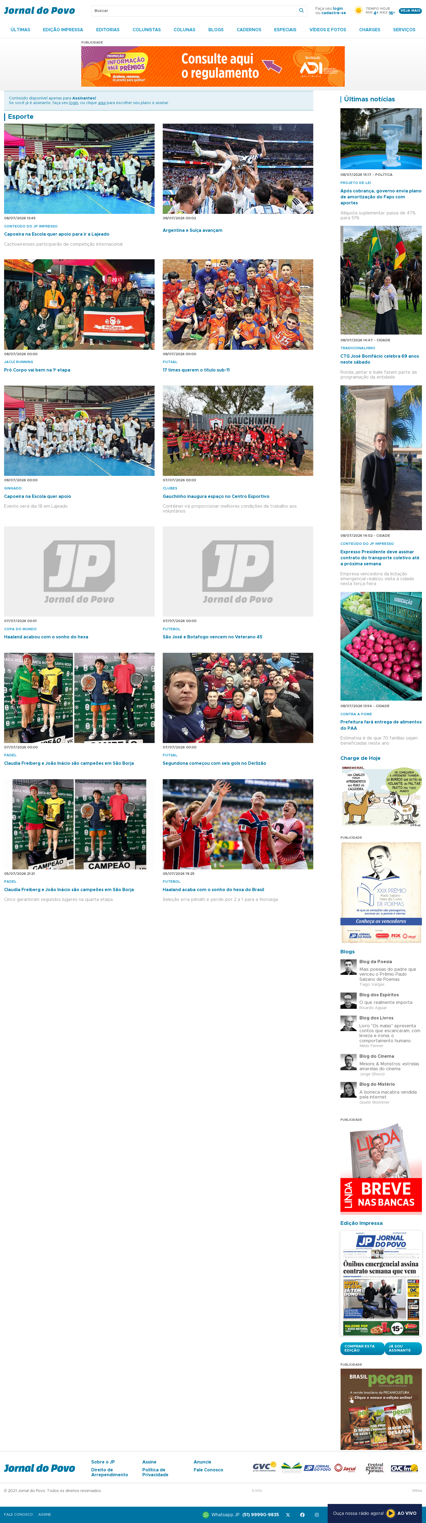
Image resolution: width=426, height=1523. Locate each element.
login (338, 9)
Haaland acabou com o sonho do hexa (46, 637)
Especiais (285, 30)
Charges (369, 30)
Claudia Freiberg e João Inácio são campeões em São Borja (69, 763)
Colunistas (147, 30)
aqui (102, 103)
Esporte (21, 117)
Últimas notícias (369, 99)
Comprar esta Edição (359, 1348)
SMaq (417, 1491)
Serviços (404, 30)
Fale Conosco (208, 1470)
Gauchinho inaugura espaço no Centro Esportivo (216, 496)
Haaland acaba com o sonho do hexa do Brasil (213, 890)
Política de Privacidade (155, 1472)
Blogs (216, 30)
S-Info (257, 1491)
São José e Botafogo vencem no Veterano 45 (212, 637)
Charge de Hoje (360, 758)
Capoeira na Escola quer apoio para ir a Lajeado (56, 234)
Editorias (108, 30)
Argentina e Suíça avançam (193, 230)
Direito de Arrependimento (109, 1472)
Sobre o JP (103, 1462)
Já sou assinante (400, 1348)
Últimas (20, 30)
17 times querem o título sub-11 (196, 370)
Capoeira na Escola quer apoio (37, 496)
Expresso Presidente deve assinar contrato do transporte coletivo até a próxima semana (379, 558)
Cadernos (249, 30)
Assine (149, 1462)
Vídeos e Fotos (327, 30)
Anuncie (202, 1462)
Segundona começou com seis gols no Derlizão (214, 763)
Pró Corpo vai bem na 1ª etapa (37, 370)
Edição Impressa (63, 30)
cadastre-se (333, 13)
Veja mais (410, 11)
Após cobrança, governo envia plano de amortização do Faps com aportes (381, 197)
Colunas (184, 30)
